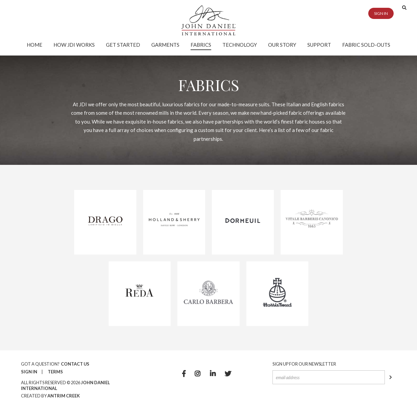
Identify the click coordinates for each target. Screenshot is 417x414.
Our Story (282, 45)
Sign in (381, 13)
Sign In (29, 371)
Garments (165, 45)
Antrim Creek (63, 395)
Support (319, 45)
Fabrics (201, 45)
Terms (55, 371)
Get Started (123, 45)
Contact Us (75, 364)
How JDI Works (74, 45)
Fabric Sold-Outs (366, 45)
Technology (239, 45)
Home (34, 45)
